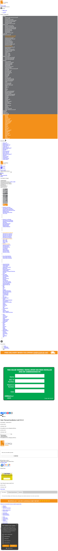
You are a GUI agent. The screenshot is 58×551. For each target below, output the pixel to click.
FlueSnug (7, 74)
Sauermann (7, 133)
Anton (6, 116)
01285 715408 (3, 5)
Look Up (16, 455)
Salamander (7, 131)
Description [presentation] (4, 492)
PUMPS (4, 111)
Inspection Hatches (9, 80)
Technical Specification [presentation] (12, 492)
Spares (6, 100)
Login (4, 12)
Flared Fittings (8, 71)
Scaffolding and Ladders (10, 95)
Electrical (7, 69)
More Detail (2, 489)
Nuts (3, 285)
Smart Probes (8, 48)
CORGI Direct (8, 121)
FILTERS (4, 110)
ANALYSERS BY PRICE (10, 36)
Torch (6, 106)
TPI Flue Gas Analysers (9, 49)
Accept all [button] (6, 545)
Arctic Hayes (7, 118)
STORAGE (5, 112)
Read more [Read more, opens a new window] (9, 532)
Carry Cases (7, 18)
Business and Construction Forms (11, 17)
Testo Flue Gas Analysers (10, 50)
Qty (11, 434)
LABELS (4, 33)
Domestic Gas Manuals (9, 26)
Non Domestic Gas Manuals (10, 28)
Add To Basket (3, 435)
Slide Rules (7, 31)
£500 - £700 (7, 54)
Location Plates (8, 83)
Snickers (7, 134)
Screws (6, 96)
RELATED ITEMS (9, 46)
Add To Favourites (4, 436)
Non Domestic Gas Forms (10, 21)
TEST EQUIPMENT (6, 34)
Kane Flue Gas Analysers (7, 235)
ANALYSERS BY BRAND (10, 35)
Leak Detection (8, 82)
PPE (6, 90)
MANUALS (5, 24)
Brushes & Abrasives (9, 66)
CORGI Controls (8, 120)
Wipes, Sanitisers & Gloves (10, 109)
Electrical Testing (8, 40)
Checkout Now (3, 180)
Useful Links (5, 159)
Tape (6, 104)
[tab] (4, 492)
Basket (2, 167)
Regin (4, 327)
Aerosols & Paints (8, 63)
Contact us (5, 145)
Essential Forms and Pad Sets (10, 20)
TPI (6, 136)
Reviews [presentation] (20, 492)
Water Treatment (8, 108)
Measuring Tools (8, 45)
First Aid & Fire (8, 70)
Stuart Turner (7, 135)
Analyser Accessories (9, 37)
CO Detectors (8, 39)
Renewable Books (8, 30)
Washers (7, 107)
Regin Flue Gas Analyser (10, 47)
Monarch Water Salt (9, 84)
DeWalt (6, 123)
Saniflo (6, 132)
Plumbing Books (8, 29)
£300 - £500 (7, 53)
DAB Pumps (7, 122)
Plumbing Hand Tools (9, 92)
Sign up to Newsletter (7, 154)
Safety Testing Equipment (10, 94)
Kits (6, 81)
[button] (9, 548)
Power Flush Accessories (10, 57)
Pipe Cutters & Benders (9, 91)
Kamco (6, 125)
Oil (6, 88)
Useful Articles (6, 158)
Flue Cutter (7, 73)
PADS (4, 16)
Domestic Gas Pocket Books (10, 27)
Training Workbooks (9, 32)
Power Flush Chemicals (9, 58)
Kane (6, 126)
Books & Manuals (6, 144)
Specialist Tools (8, 101)
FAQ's (4, 150)
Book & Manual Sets (9, 25)
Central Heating (8, 67)
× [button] (16, 524)
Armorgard (7, 119)
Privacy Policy (6, 152)
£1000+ (6, 52)
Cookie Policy (6, 146)
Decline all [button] (13, 545)
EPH (6, 124)
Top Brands (5, 157)
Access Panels (8, 61)
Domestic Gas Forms (9, 19)
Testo (6, 137)
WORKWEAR (5, 113)
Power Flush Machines (9, 59)
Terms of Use (5, 156)
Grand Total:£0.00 (3, 175)
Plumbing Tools (8, 93)
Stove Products (8, 103)
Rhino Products (8, 130)
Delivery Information (6, 509)
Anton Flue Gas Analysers (10, 38)
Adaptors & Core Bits (9, 62)
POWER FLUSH (6, 56)
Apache (6, 117)
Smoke (6, 98)
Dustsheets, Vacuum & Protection (11, 68)
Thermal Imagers (8, 51)
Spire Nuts (7, 102)
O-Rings (7, 87)
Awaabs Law (5, 143)
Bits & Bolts (7, 65)
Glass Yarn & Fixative (9, 78)
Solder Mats (7, 99)
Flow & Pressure (8, 72)
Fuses (6, 76)
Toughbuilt (7, 138)
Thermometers (8, 105)
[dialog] (9, 537)
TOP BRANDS (5, 114)
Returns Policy (6, 153)
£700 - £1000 (7, 55)
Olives (6, 89)
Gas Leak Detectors (9, 41)
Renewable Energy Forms (10, 23)
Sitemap (5, 155)
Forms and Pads (6, 151)
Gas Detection (8, 77)
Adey (6, 115)
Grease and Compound (9, 79)
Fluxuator (7, 75)
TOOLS (4, 60)
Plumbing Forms (8, 22)
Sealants (7, 97)
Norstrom (7, 127)
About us (5, 142)
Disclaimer (5, 149)
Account (2, 166)
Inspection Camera (8, 42)
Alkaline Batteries (8, 64)
